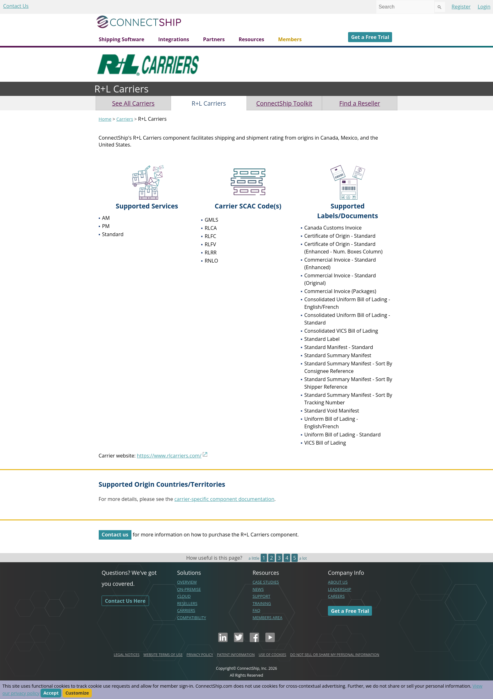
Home (105, 119)
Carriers (124, 119)
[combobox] (405, 7)
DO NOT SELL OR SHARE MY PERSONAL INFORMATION (334, 654)
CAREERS (336, 596)
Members (290, 39)
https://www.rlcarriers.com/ (169, 455)
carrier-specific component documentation (224, 499)
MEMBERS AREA (267, 617)
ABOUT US (337, 582)
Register (460, 6)
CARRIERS (186, 610)
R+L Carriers (209, 103)
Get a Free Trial (370, 37)
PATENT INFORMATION (236, 654)
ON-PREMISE (189, 589)
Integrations (173, 39)
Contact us (115, 534)
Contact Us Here (125, 600)
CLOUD (184, 596)
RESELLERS (187, 603)
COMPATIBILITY (191, 617)
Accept (51, 693)
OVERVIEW (187, 582)
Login (484, 6)
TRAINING (261, 603)
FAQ (256, 610)
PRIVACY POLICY (199, 654)
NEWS (258, 589)
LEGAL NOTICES (127, 654)
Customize (77, 693)
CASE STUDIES (265, 582)
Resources (251, 39)
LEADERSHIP (339, 589)
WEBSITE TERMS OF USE (163, 654)
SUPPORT (261, 596)
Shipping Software (121, 39)
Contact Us (16, 6)
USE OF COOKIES (272, 654)
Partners (214, 39)
